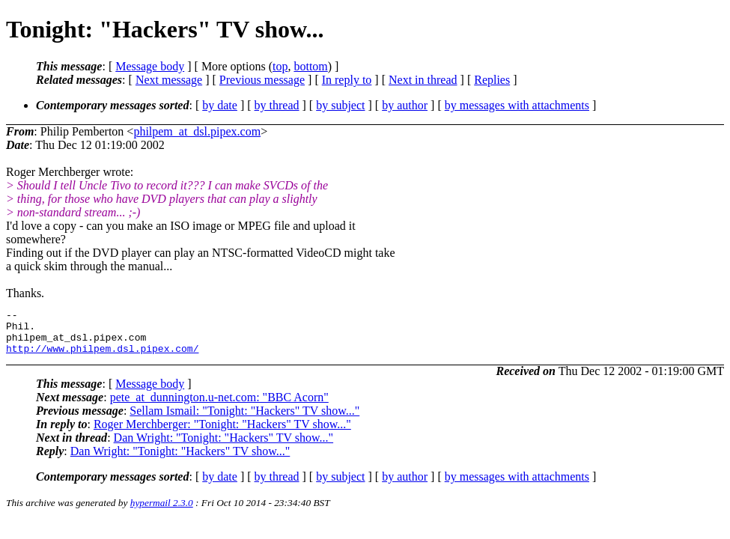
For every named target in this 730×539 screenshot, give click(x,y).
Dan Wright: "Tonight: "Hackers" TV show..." (224, 446)
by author (405, 105)
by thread (277, 105)
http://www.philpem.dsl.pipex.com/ (102, 357)
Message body (149, 66)
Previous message (262, 79)
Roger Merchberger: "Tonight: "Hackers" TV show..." (222, 433)
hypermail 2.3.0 (161, 511)
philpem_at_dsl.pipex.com (197, 131)
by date (219, 105)
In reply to (347, 79)
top (280, 66)
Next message (169, 79)
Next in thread (423, 79)
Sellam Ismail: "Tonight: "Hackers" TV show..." (244, 419)
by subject (340, 105)
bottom (310, 66)
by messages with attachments (517, 105)
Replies (492, 79)
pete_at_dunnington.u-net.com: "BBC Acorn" (219, 406)
